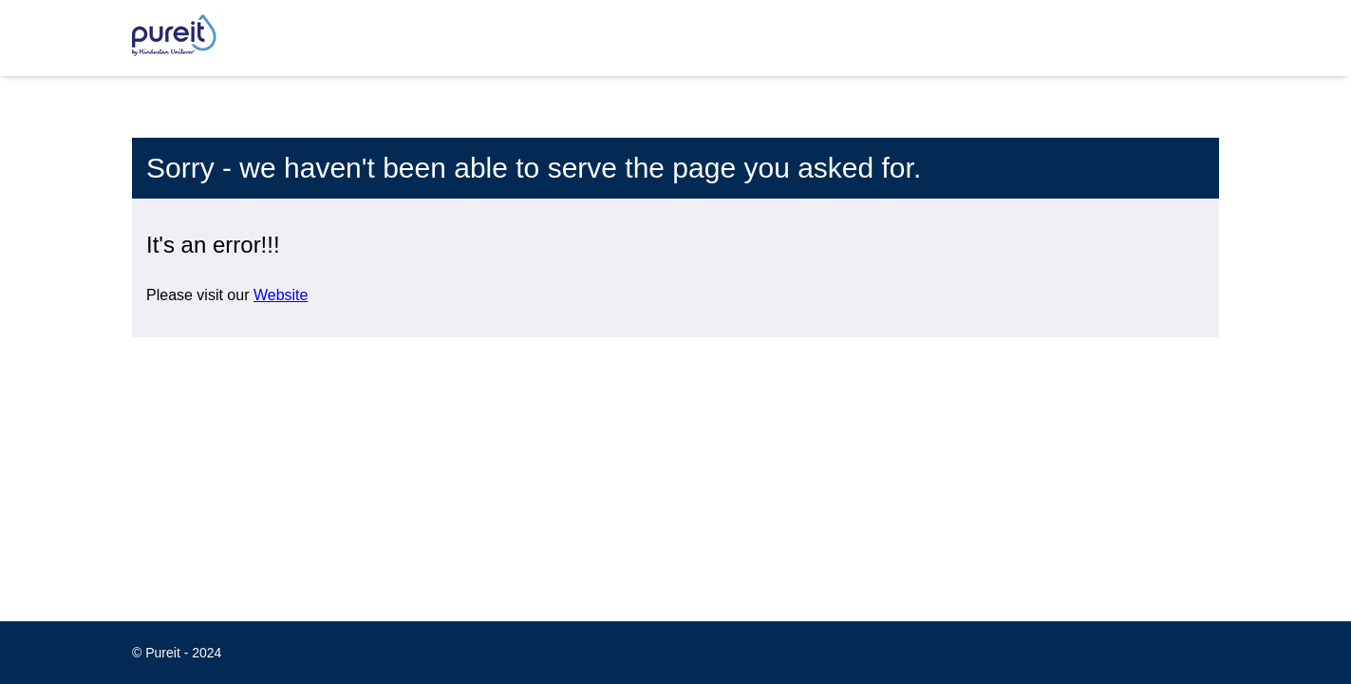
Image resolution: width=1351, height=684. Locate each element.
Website (281, 295)
